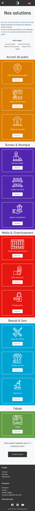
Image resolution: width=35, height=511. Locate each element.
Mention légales (7, 492)
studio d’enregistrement (22, 22)
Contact (4, 490)
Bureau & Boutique (24, 44)
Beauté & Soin (26, 46)
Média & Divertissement (11, 46)
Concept (4, 472)
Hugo (25, 509)
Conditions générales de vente (11, 495)
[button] (17, 75)
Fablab (17, 49)
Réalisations (6, 477)
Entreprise (5, 488)
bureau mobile (7, 22)
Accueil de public (10, 44)
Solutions (5, 474)
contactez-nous (6, 32)
